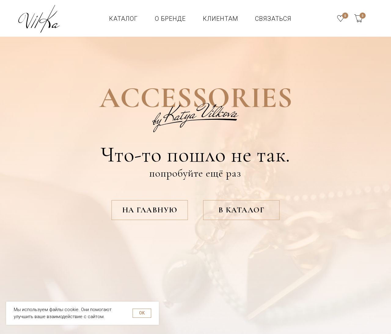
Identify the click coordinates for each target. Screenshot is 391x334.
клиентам (220, 18)
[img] (358, 18)
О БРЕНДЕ (170, 18)
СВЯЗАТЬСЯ (273, 18)
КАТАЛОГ (123, 18)
